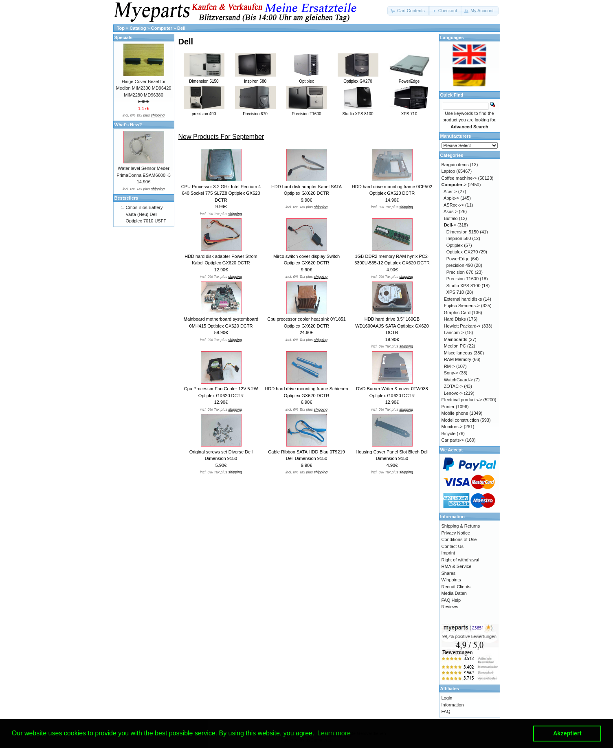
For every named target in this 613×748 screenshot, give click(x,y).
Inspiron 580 (458, 238)
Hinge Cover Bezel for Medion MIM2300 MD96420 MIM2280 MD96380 (143, 88)
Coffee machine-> (459, 178)
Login (447, 697)
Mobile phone (455, 413)
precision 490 (459, 265)
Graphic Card (457, 312)
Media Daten (454, 593)
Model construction (460, 420)
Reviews (450, 606)
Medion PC (455, 345)
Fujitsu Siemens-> (462, 305)
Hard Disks (455, 319)
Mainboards (455, 339)
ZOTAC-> (453, 386)
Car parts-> (453, 440)
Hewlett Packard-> (462, 325)
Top (121, 28)
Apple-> (451, 198)
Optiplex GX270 (462, 251)
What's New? (128, 124)
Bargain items (455, 164)
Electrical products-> (462, 399)
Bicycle (449, 433)
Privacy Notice (456, 532)
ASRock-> (454, 204)
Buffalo (451, 218)
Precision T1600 (462, 278)
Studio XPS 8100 (463, 285)
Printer (448, 406)
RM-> (449, 366)
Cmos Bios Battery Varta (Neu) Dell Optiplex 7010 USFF (146, 214)
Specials (123, 37)
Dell (181, 28)
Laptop (448, 171)
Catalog (138, 28)
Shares (449, 573)
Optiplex (454, 245)
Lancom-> (454, 332)
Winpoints (451, 579)
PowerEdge (458, 258)
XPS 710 (455, 292)
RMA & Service (457, 566)
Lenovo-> (453, 393)
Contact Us (453, 546)
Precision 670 (460, 272)
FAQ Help (451, 600)
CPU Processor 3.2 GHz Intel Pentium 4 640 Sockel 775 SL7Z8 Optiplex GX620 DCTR (221, 193)
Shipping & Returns (461, 526)
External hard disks (463, 299)
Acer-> (450, 191)
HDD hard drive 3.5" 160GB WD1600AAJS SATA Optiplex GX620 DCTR (392, 326)
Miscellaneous (458, 352)
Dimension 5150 (462, 231)
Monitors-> (452, 426)
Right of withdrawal (460, 559)
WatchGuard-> (458, 379)
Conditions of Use (459, 539)
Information (453, 704)
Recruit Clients (456, 586)
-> (454, 184)
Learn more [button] (334, 733)
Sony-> (451, 372)
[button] (408, 10)
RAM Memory (457, 359)
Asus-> (451, 211)
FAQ (446, 711)
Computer (161, 28)
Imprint (448, 552)
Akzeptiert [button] (567, 733)
